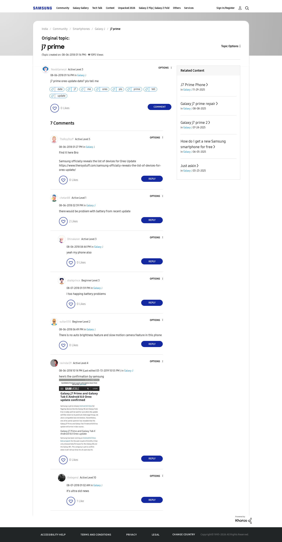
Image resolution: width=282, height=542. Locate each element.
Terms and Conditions (96, 534)
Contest (110, 8)
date (60, 89)
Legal (156, 534)
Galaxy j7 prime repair (198, 104)
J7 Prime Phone (193, 85)
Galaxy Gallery (81, 8)
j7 (75, 89)
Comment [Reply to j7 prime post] (160, 106)
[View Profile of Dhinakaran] (73, 239)
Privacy (131, 534)
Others (177, 8)
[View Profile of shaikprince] (73, 280)
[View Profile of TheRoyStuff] (67, 139)
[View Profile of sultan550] (65, 321)
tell (153, 89)
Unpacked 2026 (126, 8)
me (89, 89)
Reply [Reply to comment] (152, 178)
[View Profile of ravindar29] (66, 363)
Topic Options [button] (229, 46)
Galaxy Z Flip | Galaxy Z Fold (154, 8)
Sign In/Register (226, 8)
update (61, 95)
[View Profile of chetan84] (65, 197)
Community (62, 8)
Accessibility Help (53, 534)
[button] (165, 68)
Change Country (183, 534)
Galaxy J (81, 75)
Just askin (188, 166)
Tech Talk (97, 8)
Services (189, 8)
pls (120, 89)
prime (137, 89)
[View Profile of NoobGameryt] (59, 69)
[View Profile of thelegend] (72, 477)
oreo (104, 89)
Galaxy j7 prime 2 (194, 122)
